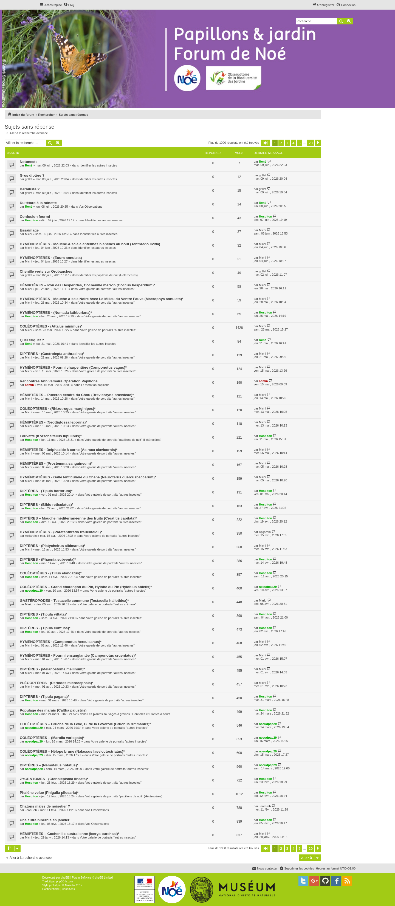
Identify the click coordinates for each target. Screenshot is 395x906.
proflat (53, 885)
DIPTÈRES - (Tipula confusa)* (45, 628)
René (28, 165)
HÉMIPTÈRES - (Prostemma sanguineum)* (56, 463)
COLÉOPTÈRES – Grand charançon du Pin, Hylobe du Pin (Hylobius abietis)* (86, 587)
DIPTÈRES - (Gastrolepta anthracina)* (52, 354)
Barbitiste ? (30, 189)
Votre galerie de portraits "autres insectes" (106, 288)
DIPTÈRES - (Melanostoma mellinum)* (52, 669)
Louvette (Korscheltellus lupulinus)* (51, 436)
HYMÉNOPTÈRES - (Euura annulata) (51, 258)
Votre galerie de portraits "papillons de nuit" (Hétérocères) (123, 439)
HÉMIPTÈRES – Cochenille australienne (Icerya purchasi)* (69, 834)
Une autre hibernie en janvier (44, 820)
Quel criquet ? (32, 340)
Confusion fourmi (35, 216)
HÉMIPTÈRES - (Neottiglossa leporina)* (53, 422)
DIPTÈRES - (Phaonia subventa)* (48, 559)
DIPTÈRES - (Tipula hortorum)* (46, 491)
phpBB (65, 877)
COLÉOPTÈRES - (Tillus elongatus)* (50, 573)
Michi (28, 234)
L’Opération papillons (95, 384)
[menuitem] (68, 5)
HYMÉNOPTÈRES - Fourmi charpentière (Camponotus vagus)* (73, 367)
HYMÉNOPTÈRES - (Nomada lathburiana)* (56, 313)
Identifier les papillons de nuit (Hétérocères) (109, 275)
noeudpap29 (34, 590)
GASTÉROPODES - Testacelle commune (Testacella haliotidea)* (74, 601)
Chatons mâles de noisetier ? (45, 806)
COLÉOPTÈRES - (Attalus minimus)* (51, 326)
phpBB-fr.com (64, 881)
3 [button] (287, 142)
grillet (28, 179)
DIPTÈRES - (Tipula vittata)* (43, 614)
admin (29, 384)
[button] (265, 143)
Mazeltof (70, 885)
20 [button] (311, 142)
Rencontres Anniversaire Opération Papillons (59, 381)
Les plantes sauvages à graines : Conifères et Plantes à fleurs (128, 714)
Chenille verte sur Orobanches (46, 271)
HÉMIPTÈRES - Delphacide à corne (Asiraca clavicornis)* (68, 450)
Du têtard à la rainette (38, 203)
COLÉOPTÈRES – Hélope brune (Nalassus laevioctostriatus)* (72, 751)
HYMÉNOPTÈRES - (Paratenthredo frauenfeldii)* (61, 532)
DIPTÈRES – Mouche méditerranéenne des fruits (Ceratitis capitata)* (78, 518)
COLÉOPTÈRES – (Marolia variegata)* (52, 738)
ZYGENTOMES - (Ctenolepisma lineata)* (54, 779)
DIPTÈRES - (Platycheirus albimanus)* (52, 546)
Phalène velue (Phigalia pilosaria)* (49, 793)
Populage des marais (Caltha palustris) (53, 710)
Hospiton (31, 220)
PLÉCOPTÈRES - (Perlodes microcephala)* (56, 683)
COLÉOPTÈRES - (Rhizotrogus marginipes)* (57, 409)
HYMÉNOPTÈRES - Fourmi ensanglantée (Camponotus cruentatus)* (78, 655)
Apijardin (31, 535)
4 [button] (293, 142)
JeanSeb (31, 810)
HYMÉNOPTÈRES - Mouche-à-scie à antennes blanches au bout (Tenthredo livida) (90, 244)
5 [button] (300, 142)
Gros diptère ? (32, 175)
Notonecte (28, 162)
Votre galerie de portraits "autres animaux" (108, 604)
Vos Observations (90, 206)
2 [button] (281, 142)
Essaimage (29, 230)
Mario (29, 604)
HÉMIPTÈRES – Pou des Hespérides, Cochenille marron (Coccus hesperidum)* (87, 285)
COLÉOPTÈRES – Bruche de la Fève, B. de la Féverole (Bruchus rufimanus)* (85, 724)
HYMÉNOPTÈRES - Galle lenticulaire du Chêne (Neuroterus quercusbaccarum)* (88, 477)
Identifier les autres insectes (98, 165)
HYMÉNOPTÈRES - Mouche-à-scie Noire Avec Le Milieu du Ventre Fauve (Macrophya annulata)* (101, 299)
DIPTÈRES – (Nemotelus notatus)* (49, 765)
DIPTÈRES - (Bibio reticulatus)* (46, 505)
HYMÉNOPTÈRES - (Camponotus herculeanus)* (60, 642)
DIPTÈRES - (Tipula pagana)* (44, 697)
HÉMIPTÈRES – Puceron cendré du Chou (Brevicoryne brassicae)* (77, 395)
